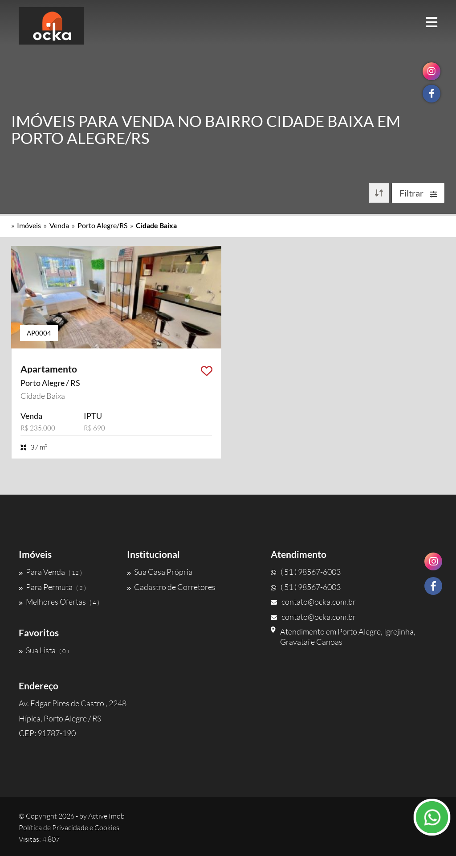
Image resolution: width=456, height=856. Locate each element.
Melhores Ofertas (59, 601)
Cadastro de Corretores (171, 587)
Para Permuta (52, 587)
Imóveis (29, 225)
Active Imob (106, 815)
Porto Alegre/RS (102, 225)
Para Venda (50, 572)
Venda (59, 225)
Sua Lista (44, 650)
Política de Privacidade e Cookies (69, 827)
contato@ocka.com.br (313, 601)
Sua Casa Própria (159, 572)
